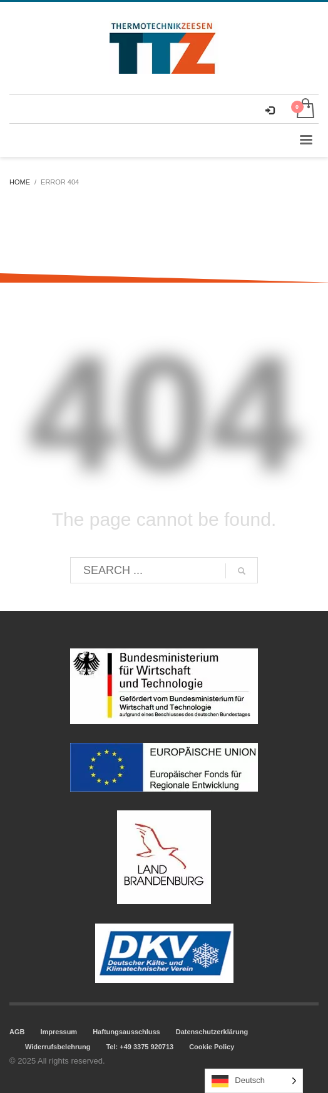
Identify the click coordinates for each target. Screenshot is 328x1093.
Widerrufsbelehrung (57, 1046)
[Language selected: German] (254, 1081)
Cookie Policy (211, 1046)
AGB (16, 1031)
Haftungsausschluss (126, 1031)
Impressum (58, 1031)
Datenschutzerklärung (212, 1031)
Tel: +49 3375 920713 (139, 1046)
